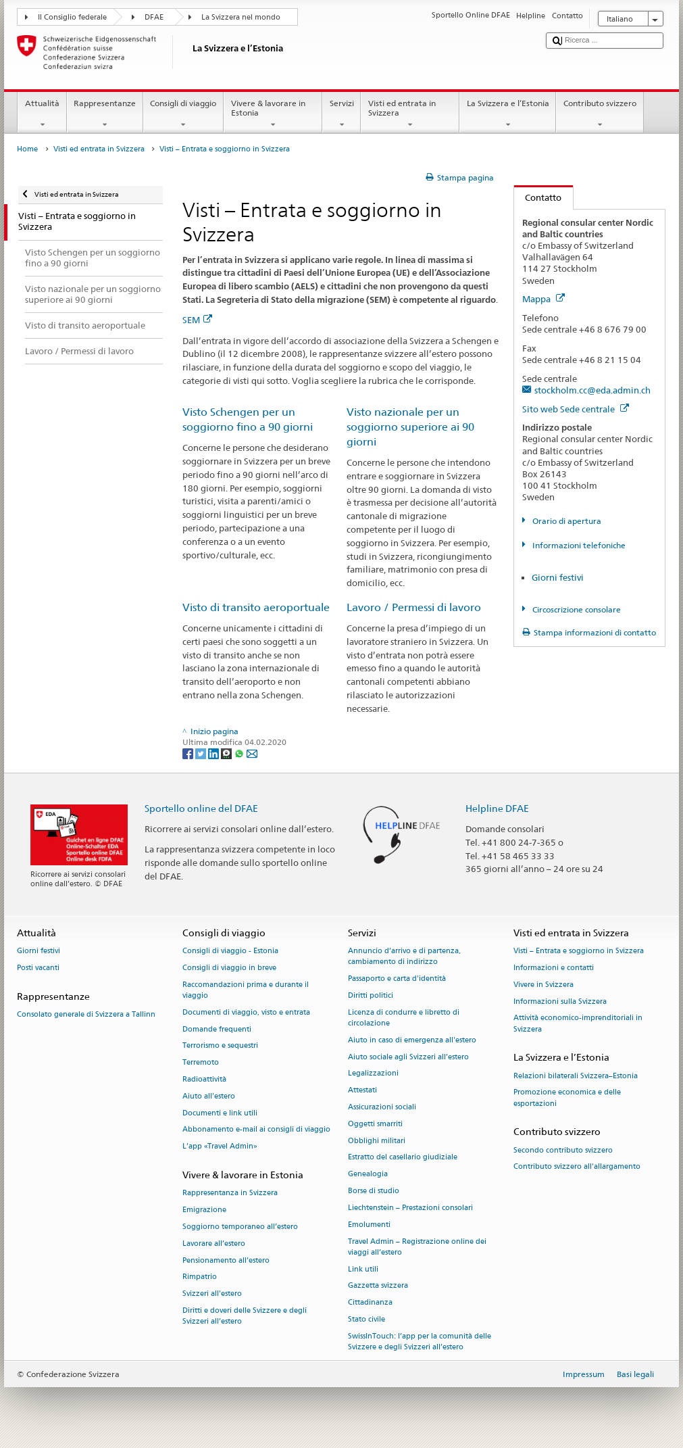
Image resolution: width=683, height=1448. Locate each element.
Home (27, 149)
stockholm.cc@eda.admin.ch (592, 390)
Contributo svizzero (599, 114)
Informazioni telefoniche (578, 545)
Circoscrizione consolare (575, 609)
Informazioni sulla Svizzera (560, 1001)
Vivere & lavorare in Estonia (273, 114)
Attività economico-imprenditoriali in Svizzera (577, 1024)
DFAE (154, 17)
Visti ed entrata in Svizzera (410, 114)
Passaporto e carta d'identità (397, 979)
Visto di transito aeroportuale (256, 607)
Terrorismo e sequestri (220, 1046)
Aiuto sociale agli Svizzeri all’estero (408, 1057)
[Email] (252, 753)
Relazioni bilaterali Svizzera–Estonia (575, 1075)
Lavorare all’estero (213, 1243)
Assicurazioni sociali (382, 1107)
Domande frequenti (216, 1029)
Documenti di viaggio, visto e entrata (246, 1012)
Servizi (341, 114)
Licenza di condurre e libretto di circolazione (403, 1018)
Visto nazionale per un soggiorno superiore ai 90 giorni (410, 427)
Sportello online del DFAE (201, 808)
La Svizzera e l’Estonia (507, 114)
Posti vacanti (38, 967)
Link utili (363, 1269)
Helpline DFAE (497, 808)
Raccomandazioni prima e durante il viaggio (245, 990)
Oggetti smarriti (375, 1123)
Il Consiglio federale (72, 17)
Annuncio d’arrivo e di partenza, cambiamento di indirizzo (404, 957)
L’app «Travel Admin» (219, 1146)
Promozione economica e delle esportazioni (567, 1098)
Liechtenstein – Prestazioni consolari (410, 1207)
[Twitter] (201, 753)
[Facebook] (188, 753)
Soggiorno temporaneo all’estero (240, 1226)
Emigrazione (204, 1210)
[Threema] (227, 753)
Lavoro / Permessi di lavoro (414, 607)
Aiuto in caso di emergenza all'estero (412, 1040)
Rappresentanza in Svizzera (230, 1193)
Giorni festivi (558, 577)
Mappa (543, 298)
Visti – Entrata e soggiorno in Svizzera (578, 951)
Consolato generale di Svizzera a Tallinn (86, 1014)
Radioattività (204, 1079)
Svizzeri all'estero (212, 1294)
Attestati (362, 1090)
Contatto (538, 197)
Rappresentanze (105, 114)
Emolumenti (369, 1224)
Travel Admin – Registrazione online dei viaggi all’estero (417, 1247)
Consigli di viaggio (183, 114)
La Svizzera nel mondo (240, 17)
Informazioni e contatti (553, 967)
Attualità (42, 114)
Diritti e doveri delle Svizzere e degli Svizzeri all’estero (244, 1316)
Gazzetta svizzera (378, 1286)
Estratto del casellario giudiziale (402, 1157)
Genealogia (368, 1174)
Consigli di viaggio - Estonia (230, 951)
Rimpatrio (199, 1277)
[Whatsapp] (240, 753)
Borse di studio (373, 1190)
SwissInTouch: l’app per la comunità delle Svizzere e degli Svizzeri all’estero (419, 1341)
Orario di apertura (565, 521)
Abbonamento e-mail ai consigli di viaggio (256, 1130)
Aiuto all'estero (208, 1096)
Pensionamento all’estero (226, 1260)
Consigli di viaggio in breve (229, 967)
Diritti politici (370, 995)
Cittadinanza (370, 1303)
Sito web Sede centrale (575, 409)
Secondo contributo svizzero (563, 1150)
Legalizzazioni (373, 1073)
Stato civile (366, 1319)
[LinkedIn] (214, 753)
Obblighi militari (376, 1140)
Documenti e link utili (219, 1113)
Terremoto (200, 1063)
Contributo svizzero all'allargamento (576, 1167)
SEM (197, 319)
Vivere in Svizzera (543, 984)
